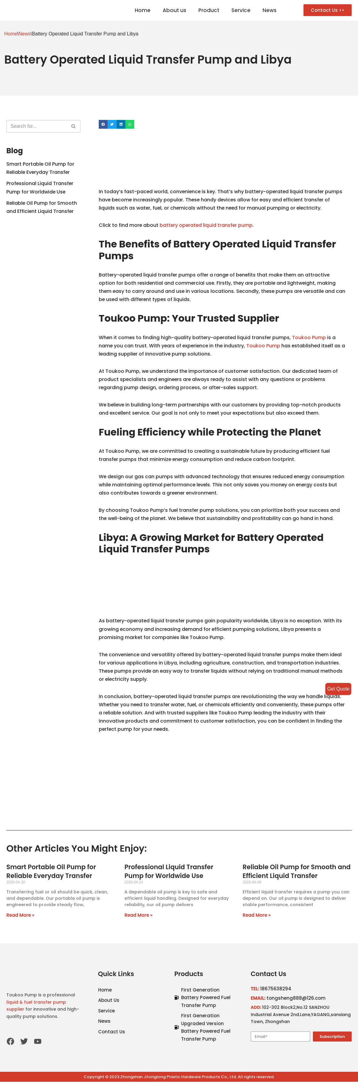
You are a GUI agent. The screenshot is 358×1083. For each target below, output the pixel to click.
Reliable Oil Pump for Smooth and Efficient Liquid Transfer (297, 872)
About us (174, 10)
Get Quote (338, 688)
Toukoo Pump (311, 337)
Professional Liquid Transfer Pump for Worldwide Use (168, 872)
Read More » (20, 916)
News (270, 10)
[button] (327, 10)
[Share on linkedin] (121, 124)
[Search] (36, 126)
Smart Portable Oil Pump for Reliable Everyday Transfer (51, 872)
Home (143, 10)
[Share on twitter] (112, 124)
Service (240, 10)
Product (208, 10)
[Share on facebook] (103, 124)
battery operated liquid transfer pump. (207, 225)
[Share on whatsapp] (129, 124)
